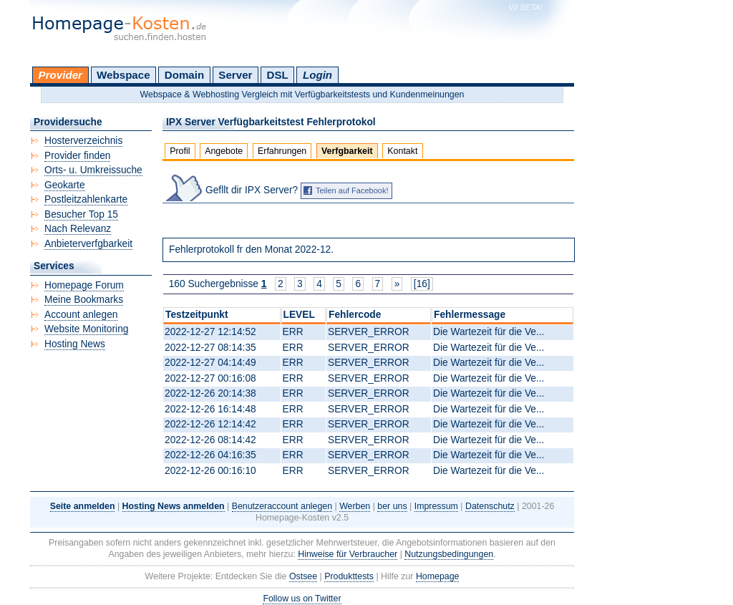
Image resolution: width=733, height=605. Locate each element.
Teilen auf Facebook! (352, 190)
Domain (184, 75)
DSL (277, 75)
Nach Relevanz (77, 228)
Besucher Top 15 (81, 214)
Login (317, 75)
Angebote (224, 151)
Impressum (436, 506)
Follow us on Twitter (302, 599)
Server (235, 75)
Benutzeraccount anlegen (282, 506)
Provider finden (77, 155)
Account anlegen (80, 314)
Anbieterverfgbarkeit (88, 243)
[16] (422, 284)
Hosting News (74, 344)
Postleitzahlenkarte (85, 199)
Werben (354, 506)
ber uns (392, 506)
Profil (180, 151)
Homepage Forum (84, 285)
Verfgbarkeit (347, 151)
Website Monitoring (86, 329)
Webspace (123, 75)
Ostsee (303, 576)
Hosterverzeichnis (83, 140)
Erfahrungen (282, 151)
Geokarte (64, 185)
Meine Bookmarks (83, 299)
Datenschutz (490, 506)
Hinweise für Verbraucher (347, 554)
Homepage (438, 576)
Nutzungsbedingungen (448, 554)
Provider (60, 75)
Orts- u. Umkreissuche (93, 170)
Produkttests (349, 576)
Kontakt (402, 151)
